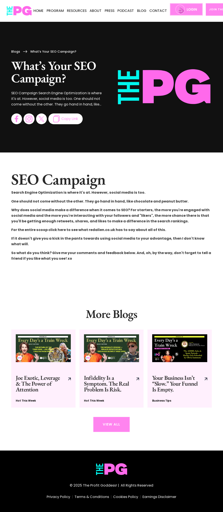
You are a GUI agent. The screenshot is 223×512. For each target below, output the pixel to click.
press (109, 10)
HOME (38, 10)
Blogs (15, 51)
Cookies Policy (125, 496)
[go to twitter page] (41, 118)
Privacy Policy (58, 496)
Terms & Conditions (91, 496)
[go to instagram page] (29, 118)
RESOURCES (77, 10)
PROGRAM (55, 10)
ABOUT (95, 10)
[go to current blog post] (43, 369)
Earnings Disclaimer (159, 496)
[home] (19, 11)
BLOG (141, 10)
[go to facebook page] (16, 118)
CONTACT (158, 10)
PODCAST (125, 10)
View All (111, 424)
